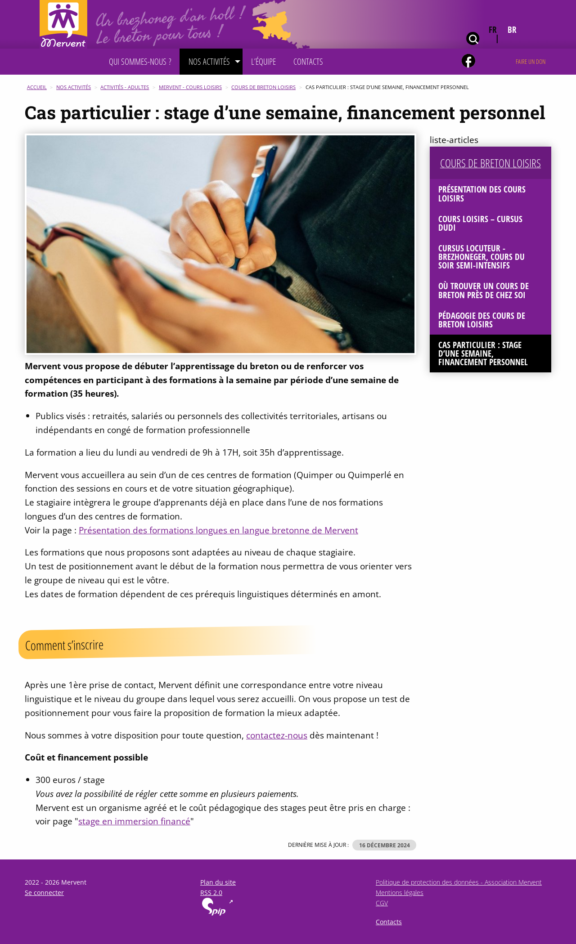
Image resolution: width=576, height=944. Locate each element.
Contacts (389, 921)
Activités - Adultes (124, 87)
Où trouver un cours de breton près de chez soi (483, 290)
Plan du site (218, 882)
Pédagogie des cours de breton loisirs (481, 319)
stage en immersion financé (134, 821)
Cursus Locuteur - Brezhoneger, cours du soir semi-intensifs (481, 256)
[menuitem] (140, 62)
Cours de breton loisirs (263, 87)
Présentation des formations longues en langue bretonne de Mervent (218, 530)
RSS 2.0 (211, 892)
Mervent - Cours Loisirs (190, 87)
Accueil (37, 87)
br (512, 29)
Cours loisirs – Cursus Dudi (480, 223)
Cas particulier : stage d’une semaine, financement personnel (483, 353)
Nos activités (73, 87)
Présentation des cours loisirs (482, 193)
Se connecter (44, 892)
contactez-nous (276, 735)
